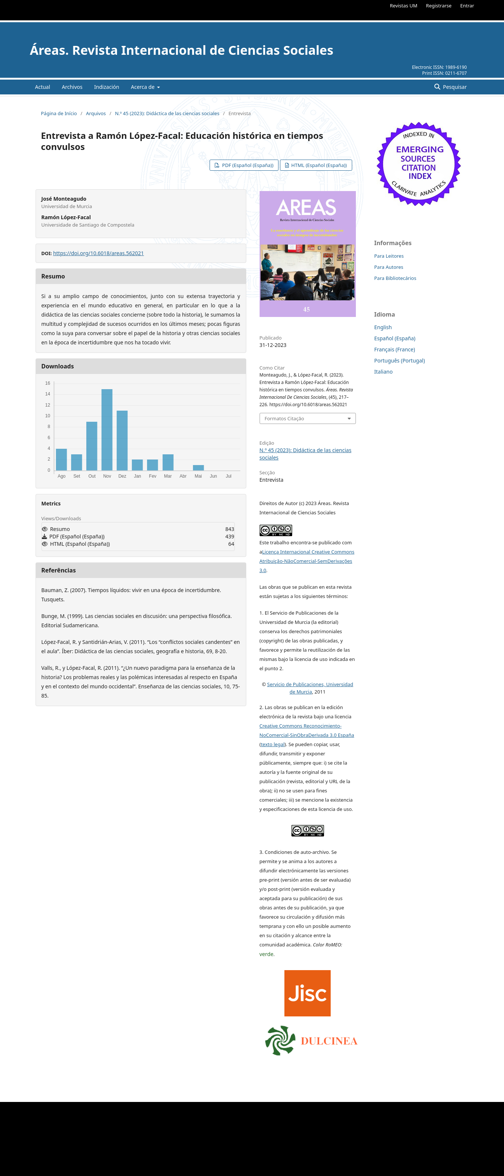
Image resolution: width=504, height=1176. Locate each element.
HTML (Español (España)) (318, 165)
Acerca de (143, 86)
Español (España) (394, 338)
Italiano (383, 371)
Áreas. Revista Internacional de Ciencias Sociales (182, 50)
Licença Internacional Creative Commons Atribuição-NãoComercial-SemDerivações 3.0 (307, 561)
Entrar (467, 5)
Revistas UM (403, 5)
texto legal (272, 744)
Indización (106, 86)
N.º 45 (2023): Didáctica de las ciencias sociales (167, 113)
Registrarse (438, 5)
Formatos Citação (284, 418)
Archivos (72, 86)
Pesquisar (454, 86)
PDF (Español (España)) (247, 165)
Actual (42, 86)
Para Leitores (389, 256)
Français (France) (394, 349)
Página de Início (59, 113)
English (383, 327)
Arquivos (96, 113)
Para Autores (389, 267)
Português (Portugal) (399, 360)
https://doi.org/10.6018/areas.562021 (98, 253)
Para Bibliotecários (395, 278)
